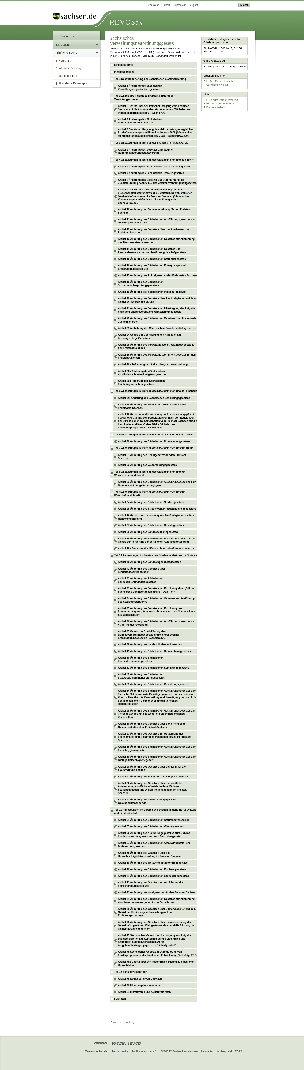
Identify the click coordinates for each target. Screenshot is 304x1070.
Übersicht (153, 5)
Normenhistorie (68, 75)
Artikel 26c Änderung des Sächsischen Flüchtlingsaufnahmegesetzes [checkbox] (141, 382)
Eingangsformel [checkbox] (123, 64)
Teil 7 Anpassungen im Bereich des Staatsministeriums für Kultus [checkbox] (153, 448)
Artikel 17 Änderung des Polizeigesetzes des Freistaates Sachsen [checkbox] (157, 275)
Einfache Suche (66, 52)
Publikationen (139, 1051)
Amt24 (153, 1051)
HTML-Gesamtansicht (217, 80)
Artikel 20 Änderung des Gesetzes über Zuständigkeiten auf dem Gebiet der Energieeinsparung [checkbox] (157, 300)
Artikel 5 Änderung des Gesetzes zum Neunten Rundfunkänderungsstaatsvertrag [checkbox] (146, 151)
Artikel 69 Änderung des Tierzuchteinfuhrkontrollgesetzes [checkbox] (153, 862)
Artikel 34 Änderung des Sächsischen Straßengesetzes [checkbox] (151, 502)
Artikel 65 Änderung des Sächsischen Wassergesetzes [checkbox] (151, 826)
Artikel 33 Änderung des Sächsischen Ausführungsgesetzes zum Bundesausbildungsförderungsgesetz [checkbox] (157, 483)
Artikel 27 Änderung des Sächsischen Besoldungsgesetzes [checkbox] (154, 398)
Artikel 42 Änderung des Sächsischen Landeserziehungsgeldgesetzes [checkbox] (140, 580)
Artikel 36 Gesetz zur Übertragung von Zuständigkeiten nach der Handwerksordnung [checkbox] (156, 517)
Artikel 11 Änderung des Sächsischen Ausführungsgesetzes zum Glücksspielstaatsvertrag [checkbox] (157, 221)
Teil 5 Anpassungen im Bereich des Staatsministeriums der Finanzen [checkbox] (155, 391)
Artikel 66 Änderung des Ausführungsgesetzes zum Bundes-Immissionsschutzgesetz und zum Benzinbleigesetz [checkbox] (154, 835)
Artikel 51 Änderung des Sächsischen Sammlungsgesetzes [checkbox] (153, 667)
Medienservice (120, 1051)
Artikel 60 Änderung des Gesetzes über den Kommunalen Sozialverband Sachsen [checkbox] (152, 768)
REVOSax (126, 22)
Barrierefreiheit (213, 106)
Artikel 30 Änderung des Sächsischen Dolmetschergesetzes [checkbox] (154, 441)
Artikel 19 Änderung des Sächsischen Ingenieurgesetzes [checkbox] (152, 291)
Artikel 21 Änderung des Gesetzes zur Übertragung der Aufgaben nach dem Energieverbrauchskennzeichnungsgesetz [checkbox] (157, 310)
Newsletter (207, 1051)
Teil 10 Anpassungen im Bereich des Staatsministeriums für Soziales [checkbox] (155, 555)
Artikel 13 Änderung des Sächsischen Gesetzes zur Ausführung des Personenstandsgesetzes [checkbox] (156, 241)
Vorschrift (64, 60)
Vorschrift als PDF (215, 84)
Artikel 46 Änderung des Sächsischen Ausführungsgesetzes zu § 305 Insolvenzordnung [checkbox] (156, 623)
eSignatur (194, 5)
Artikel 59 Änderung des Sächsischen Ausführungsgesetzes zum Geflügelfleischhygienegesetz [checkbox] (157, 758)
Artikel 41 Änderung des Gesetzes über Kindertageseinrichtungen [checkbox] (141, 570)
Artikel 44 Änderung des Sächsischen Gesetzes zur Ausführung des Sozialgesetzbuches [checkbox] (156, 600)
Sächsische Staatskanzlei (126, 1042)
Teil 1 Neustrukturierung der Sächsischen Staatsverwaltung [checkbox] (150, 79)
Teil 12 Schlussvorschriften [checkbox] (130, 971)
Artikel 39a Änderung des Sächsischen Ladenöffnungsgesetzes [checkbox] (156, 548)
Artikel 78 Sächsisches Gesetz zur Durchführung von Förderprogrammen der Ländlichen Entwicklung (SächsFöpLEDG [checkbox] (157, 953)
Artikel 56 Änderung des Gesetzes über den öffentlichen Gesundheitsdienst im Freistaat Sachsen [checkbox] (151, 725)
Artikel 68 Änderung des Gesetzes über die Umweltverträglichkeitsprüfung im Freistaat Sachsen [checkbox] (149, 854)
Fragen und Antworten (218, 102)
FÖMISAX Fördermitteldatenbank (179, 1051)
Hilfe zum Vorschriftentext (220, 98)
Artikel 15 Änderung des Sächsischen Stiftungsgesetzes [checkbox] (152, 258)
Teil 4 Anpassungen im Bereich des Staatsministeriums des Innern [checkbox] (154, 159)
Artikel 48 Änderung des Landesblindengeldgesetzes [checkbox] (150, 644)
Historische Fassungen (73, 83)
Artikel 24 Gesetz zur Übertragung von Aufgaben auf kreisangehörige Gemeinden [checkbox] (149, 336)
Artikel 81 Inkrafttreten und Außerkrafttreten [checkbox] (144, 992)
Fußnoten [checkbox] (120, 998)
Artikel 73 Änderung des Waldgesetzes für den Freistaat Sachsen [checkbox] (157, 892)
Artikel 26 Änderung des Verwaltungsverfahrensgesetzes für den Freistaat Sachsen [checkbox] (157, 356)
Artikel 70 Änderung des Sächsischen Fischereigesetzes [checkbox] (152, 869)
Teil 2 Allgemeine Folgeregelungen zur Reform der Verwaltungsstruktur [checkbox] (144, 97)
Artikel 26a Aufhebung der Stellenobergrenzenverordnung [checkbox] (153, 364)
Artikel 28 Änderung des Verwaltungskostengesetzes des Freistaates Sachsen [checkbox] (152, 406)
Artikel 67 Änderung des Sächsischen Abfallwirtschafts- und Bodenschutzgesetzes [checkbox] (154, 844)
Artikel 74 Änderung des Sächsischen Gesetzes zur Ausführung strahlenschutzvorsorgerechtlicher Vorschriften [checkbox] (156, 901)
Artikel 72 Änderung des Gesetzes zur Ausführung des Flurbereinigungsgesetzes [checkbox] (150, 884)
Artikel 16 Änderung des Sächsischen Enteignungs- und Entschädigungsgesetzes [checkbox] (152, 267)
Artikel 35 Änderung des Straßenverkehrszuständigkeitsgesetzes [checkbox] (157, 508)
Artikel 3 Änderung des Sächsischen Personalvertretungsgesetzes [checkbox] (140, 121)
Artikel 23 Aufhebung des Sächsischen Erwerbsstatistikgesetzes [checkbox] (157, 328)
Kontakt (166, 5)
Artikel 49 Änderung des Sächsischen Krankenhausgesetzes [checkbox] (154, 651)
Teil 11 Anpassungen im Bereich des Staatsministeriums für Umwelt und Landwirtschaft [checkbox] (155, 811)
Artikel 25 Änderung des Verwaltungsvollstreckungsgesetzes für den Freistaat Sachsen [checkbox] (156, 346)
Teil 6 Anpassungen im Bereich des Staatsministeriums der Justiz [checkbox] (153, 434)
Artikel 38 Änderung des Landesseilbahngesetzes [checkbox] (148, 532)
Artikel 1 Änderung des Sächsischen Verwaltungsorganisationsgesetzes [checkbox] (140, 87)
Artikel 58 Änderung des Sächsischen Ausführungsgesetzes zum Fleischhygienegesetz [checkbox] (157, 748)
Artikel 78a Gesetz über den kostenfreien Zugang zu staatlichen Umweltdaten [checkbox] (156, 963)
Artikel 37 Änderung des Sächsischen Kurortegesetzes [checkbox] (151, 525)
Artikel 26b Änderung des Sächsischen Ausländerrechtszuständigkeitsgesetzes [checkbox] (142, 373)
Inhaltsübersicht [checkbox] (124, 71)
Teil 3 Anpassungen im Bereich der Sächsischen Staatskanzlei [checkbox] (151, 142)
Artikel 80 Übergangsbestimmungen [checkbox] (139, 985)
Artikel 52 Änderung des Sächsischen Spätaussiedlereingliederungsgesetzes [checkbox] (141, 676)
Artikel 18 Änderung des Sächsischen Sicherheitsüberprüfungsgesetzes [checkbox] (140, 283)
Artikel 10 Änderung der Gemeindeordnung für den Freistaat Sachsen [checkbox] (154, 211)
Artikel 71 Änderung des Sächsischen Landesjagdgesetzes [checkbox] (153, 875)
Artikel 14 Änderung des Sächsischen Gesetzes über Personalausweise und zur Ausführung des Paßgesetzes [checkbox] (152, 251)
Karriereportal (224, 1051)
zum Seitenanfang (122, 1022)
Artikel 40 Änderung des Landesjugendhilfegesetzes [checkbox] (149, 562)
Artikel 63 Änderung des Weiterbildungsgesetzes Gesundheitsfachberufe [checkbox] (147, 801)
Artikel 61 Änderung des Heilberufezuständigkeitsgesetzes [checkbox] (153, 776)
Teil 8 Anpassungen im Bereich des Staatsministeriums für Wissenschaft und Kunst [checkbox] (149, 473)
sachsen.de (65, 36)
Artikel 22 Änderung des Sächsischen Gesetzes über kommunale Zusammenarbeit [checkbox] (157, 320)
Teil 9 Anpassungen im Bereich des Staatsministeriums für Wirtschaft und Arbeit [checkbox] (149, 494)
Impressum (180, 5)
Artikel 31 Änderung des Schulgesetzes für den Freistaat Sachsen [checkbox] (152, 457)
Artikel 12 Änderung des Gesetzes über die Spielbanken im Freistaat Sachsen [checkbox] (153, 231)
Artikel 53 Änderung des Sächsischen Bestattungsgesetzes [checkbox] (153, 684)
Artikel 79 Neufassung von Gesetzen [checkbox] (140, 978)
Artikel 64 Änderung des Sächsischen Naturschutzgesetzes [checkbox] (153, 819)
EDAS (238, 1051)
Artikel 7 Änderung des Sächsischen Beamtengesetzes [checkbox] (151, 173)
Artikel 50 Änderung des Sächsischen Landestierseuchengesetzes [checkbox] (140, 659)
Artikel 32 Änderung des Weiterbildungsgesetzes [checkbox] (147, 465)
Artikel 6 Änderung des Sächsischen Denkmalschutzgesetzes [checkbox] (155, 166)
